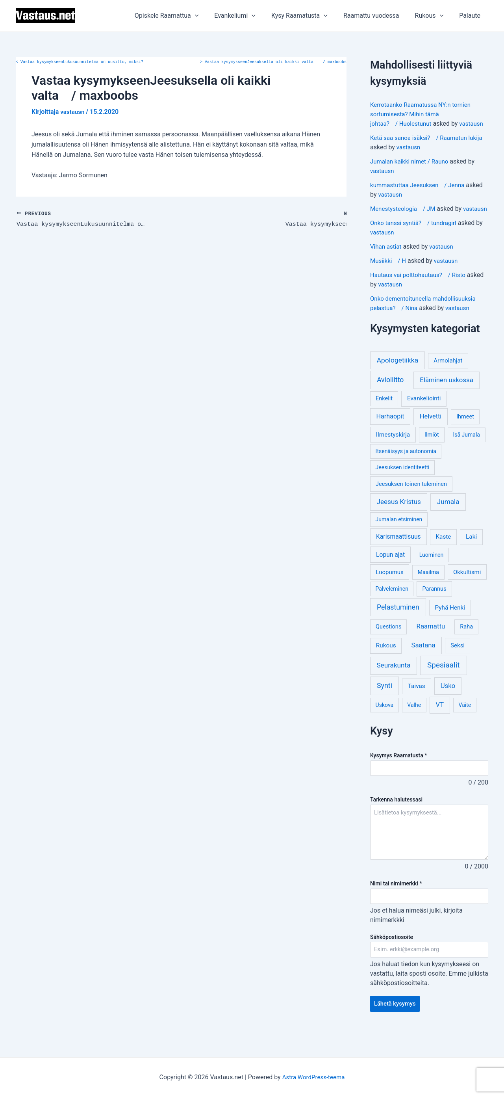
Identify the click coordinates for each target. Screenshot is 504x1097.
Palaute (471, 15)
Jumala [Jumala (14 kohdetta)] (448, 520)
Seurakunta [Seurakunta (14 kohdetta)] (393, 684)
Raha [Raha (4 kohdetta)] (466, 645)
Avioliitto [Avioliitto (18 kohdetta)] (390, 399)
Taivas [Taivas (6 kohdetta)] (416, 704)
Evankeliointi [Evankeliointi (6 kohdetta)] (424, 417)
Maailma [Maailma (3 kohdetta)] (428, 591)
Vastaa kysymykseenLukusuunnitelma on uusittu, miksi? (79, 62)
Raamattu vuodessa (379, 15)
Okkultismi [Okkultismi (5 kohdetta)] (467, 591)
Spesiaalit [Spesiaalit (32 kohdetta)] (443, 683)
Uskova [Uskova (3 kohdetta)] (385, 724)
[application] (212, 16)
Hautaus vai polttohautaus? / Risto (420, 293)
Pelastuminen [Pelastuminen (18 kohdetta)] (398, 626)
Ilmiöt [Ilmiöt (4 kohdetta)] (431, 453)
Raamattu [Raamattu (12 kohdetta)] (431, 645)
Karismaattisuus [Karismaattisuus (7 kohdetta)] (398, 555)
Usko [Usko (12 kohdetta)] (448, 704)
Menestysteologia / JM (404, 218)
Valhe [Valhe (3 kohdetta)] (414, 724)
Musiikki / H (389, 279)
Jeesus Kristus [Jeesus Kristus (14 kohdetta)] (398, 520)
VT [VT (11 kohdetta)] (440, 723)
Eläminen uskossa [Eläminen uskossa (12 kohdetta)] (446, 399)
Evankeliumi (249, 16)
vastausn (382, 133)
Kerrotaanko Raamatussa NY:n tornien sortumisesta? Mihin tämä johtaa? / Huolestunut (423, 114)
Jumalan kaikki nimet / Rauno (411, 171)
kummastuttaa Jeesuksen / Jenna (420, 194)
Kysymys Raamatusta (398, 774)
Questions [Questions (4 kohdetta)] (388, 645)
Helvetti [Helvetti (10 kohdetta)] (431, 435)
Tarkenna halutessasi (396, 819)
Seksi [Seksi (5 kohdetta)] (457, 664)
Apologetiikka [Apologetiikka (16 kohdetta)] (398, 379)
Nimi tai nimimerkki (396, 903)
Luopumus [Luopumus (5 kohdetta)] (389, 591)
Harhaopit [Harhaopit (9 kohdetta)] (390, 435)
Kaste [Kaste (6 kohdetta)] (443, 555)
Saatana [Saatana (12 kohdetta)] (423, 664)
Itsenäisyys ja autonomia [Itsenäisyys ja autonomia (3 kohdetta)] (406, 470)
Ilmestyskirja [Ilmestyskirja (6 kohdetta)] (393, 453)
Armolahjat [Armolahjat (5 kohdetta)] (448, 379)
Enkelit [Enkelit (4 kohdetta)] (384, 417)
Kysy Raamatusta (310, 16)
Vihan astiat (386, 265)
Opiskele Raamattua (184, 16)
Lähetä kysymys (396, 1025)
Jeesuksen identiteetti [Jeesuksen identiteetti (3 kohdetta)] (403, 486)
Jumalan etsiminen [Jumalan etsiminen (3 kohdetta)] (399, 538)
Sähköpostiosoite (391, 957)
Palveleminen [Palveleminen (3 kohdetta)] (392, 607)
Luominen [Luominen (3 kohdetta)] (431, 574)
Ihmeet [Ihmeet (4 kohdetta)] (465, 435)
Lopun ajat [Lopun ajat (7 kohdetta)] (390, 573)
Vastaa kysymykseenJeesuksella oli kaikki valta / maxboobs (273, 62)
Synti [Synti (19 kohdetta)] (384, 704)
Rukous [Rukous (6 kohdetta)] (386, 664)
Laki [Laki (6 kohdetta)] (471, 555)
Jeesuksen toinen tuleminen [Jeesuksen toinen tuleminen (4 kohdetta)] (411, 503)
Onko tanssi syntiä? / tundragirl (416, 241)
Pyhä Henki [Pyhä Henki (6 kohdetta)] (450, 626)
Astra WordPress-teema (313, 1077)
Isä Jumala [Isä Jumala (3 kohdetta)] (466, 453)
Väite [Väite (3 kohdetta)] (465, 724)
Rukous (434, 16)
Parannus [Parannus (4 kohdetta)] (434, 607)
